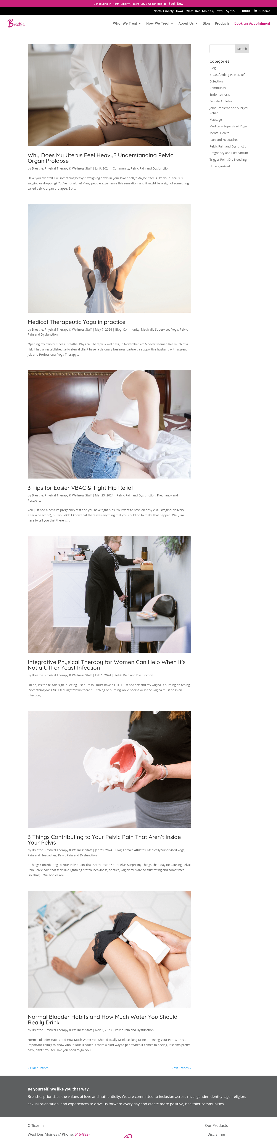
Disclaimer (216, 1134)
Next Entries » (181, 1068)
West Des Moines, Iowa (204, 11)
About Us (186, 23)
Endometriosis (219, 94)
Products (222, 23)
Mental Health (219, 133)
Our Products (216, 1125)
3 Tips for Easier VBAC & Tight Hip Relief (80, 487)
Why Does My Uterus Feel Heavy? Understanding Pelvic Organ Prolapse (100, 158)
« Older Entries (38, 1068)
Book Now (176, 3)
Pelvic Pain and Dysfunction (150, 168)
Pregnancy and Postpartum (228, 153)
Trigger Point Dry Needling (228, 159)
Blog (206, 23)
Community (121, 168)
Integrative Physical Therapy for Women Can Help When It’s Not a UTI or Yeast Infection (106, 664)
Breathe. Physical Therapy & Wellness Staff (62, 168)
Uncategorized (219, 166)
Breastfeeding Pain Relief (227, 75)
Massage (215, 119)
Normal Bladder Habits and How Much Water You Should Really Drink (102, 1019)
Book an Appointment (252, 23)
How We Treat (157, 23)
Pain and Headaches (42, 855)
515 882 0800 (240, 11)
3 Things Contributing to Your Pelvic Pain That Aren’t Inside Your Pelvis (104, 839)
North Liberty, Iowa (168, 11)
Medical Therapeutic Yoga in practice (77, 321)
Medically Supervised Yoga (159, 329)
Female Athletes (134, 850)
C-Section (216, 81)
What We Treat (125, 23)
